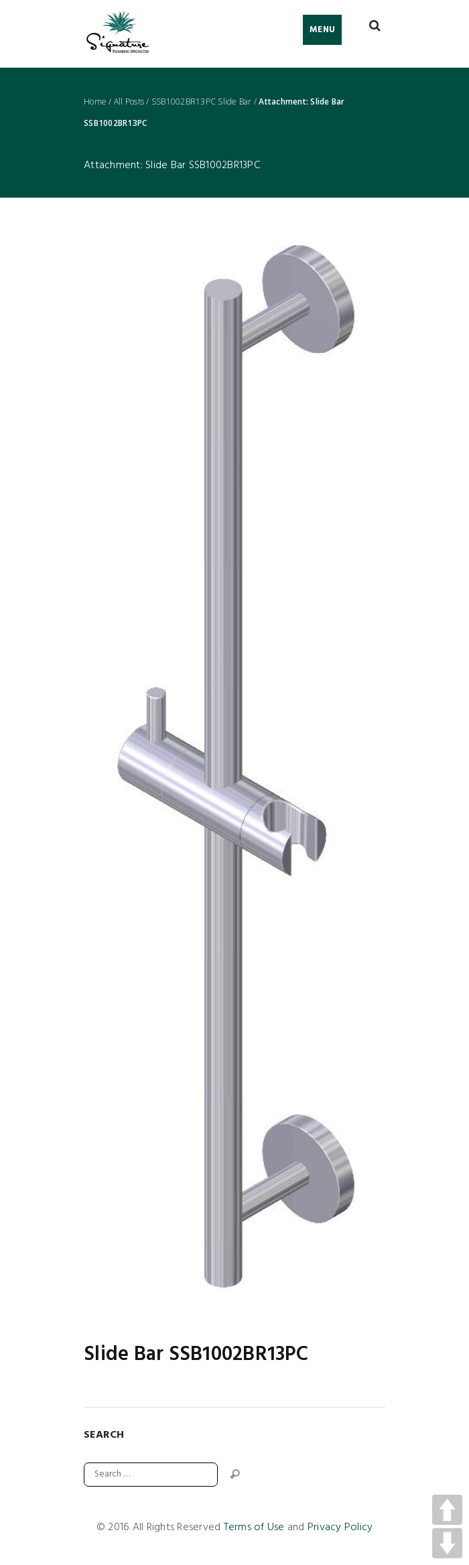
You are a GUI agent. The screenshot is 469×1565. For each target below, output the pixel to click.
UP (447, 1510)
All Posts (129, 102)
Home (95, 102)
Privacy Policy (340, 1527)
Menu (322, 30)
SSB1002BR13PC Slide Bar (201, 102)
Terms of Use (254, 1527)
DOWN (447, 1543)
